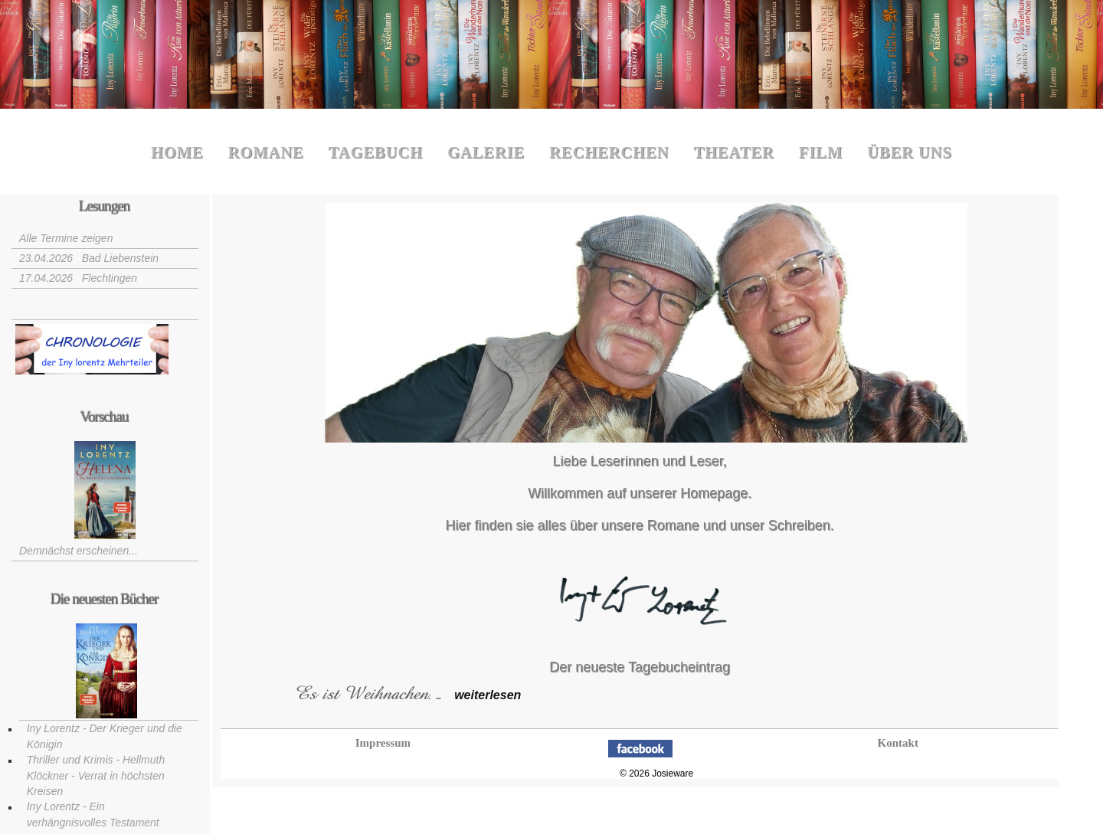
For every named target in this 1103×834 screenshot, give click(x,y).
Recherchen (609, 153)
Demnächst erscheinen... (78, 551)
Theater (734, 153)
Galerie (486, 153)
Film (821, 153)
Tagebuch (376, 153)
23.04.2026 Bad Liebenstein (89, 258)
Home (177, 153)
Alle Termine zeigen (66, 238)
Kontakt (898, 743)
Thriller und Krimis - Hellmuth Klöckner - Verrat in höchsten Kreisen (96, 775)
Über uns (909, 153)
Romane (266, 153)
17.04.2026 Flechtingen (78, 278)
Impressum (383, 743)
